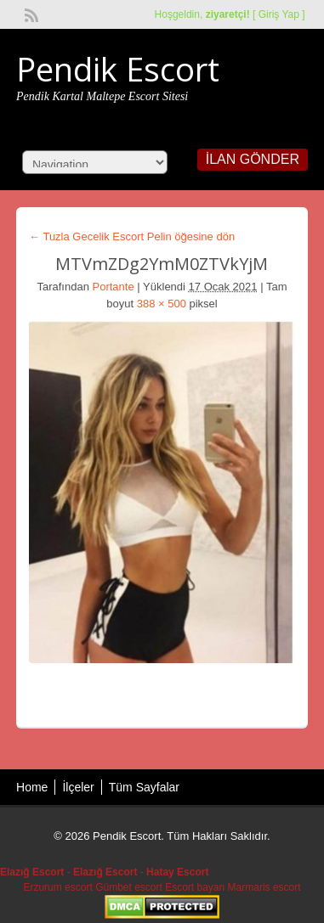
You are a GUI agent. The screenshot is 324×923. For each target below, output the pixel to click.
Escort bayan (195, 887)
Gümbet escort (128, 887)
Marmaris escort (264, 887)
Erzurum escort (57, 887)
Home (32, 787)
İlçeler (78, 787)
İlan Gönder (252, 159)
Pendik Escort (117, 69)
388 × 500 (161, 303)
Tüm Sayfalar (144, 787)
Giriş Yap (279, 14)
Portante (113, 286)
